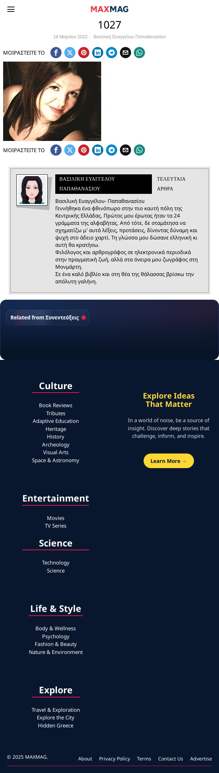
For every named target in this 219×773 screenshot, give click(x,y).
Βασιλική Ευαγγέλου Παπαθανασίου (129, 36)
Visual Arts (55, 452)
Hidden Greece (55, 725)
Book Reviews (55, 405)
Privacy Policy (114, 758)
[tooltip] (56, 52)
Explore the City (55, 717)
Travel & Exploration (56, 709)
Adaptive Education (56, 420)
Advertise (201, 758)
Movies (55, 517)
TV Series (55, 525)
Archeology (56, 444)
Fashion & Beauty (56, 643)
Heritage (56, 428)
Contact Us (170, 758)
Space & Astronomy (55, 460)
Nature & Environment (56, 651)
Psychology (56, 636)
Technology (56, 562)
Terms (144, 758)
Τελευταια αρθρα (171, 183)
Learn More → (169, 460)
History (55, 436)
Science (56, 570)
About (85, 758)
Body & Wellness (55, 628)
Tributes (55, 413)
